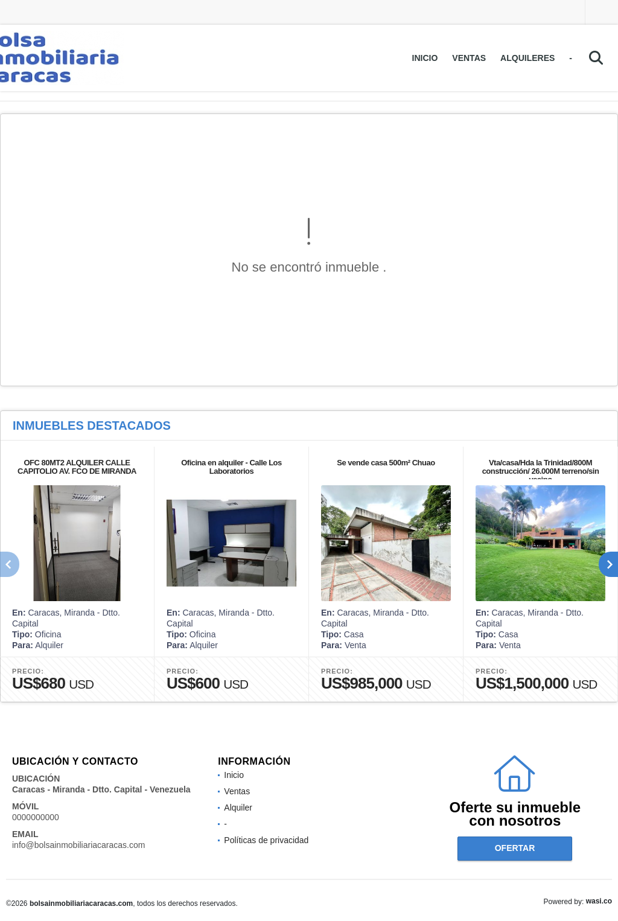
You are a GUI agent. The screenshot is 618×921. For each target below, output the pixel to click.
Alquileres (527, 58)
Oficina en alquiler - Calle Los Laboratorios (231, 467)
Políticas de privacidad (266, 840)
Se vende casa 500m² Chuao (386, 462)
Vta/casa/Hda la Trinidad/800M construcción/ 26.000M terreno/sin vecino (540, 471)
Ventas (469, 58)
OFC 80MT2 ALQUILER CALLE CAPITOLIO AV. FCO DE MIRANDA (77, 467)
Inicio (425, 58)
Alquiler (238, 807)
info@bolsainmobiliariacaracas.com (78, 845)
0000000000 (35, 817)
